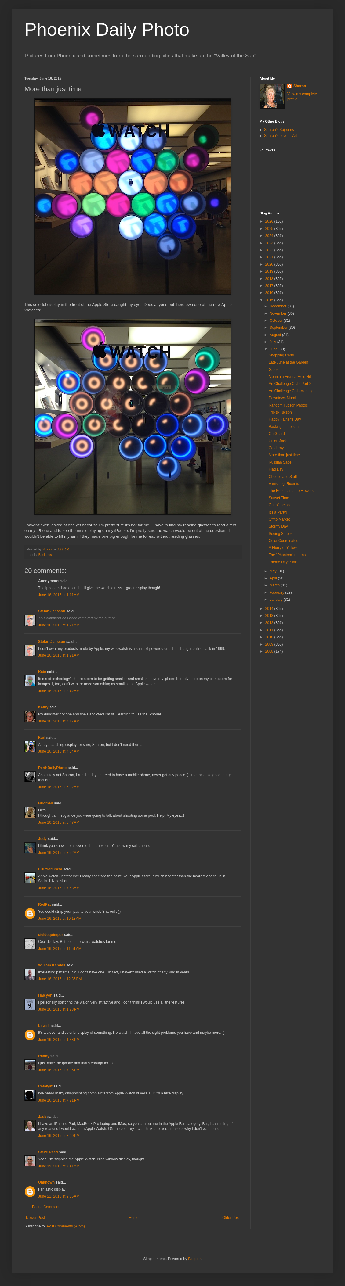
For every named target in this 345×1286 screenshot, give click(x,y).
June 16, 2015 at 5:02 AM (58, 787)
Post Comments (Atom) (66, 1226)
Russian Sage (280, 462)
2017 (269, 286)
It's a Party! (278, 512)
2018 (269, 279)
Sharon (299, 86)
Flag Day (276, 469)
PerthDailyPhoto (52, 768)
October (277, 320)
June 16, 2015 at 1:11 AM (58, 595)
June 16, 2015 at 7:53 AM (58, 888)
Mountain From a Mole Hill (290, 376)
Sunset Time (279, 498)
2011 (269, 630)
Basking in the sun (284, 426)
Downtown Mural (282, 398)
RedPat (44, 904)
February (277, 592)
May (274, 571)
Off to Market (279, 519)
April (274, 578)
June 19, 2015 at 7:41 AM (58, 1166)
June (274, 349)
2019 (269, 271)
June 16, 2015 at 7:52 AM (58, 853)
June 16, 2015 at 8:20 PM (59, 1136)
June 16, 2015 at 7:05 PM (59, 1070)
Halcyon (45, 995)
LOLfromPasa (50, 869)
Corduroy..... (279, 448)
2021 (269, 257)
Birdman (45, 803)
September (279, 327)
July (273, 342)
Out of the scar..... (283, 505)
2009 (269, 644)
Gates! (274, 369)
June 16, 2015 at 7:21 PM (59, 1100)
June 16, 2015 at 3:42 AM (58, 691)
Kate (42, 672)
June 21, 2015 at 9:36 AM (58, 1196)
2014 (269, 609)
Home (134, 1218)
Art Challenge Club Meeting (291, 391)
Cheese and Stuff (283, 477)
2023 (269, 243)
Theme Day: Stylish (284, 562)
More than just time (284, 455)
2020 (269, 264)
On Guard (277, 434)
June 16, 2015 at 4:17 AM (58, 721)
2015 (269, 300)
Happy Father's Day (285, 419)
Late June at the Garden (288, 362)
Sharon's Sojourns (279, 129)
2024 (269, 236)
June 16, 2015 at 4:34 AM (58, 751)
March (275, 585)
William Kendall (51, 965)
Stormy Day (278, 526)
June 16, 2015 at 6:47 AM (58, 822)
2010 (269, 637)
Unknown (46, 1182)
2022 (269, 250)
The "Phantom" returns (287, 555)
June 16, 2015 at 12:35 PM (60, 979)
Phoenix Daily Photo (106, 29)
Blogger (194, 1259)
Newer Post (35, 1218)
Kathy (43, 707)
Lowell (43, 1026)
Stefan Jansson (51, 611)
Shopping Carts (281, 355)
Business (45, 555)
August (276, 335)
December (279, 306)
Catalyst (45, 1086)
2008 (269, 651)
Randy (43, 1056)
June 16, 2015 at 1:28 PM (59, 1009)
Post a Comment (45, 1207)
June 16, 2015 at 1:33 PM (59, 1039)
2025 (269, 229)
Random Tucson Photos (288, 405)
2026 (269, 221)
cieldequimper (50, 935)
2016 (269, 293)
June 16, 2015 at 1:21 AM (58, 625)
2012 (269, 623)
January (277, 599)
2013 (269, 616)
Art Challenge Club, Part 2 (290, 384)
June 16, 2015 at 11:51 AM (60, 949)
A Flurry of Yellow (283, 548)
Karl (41, 738)
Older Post (231, 1218)
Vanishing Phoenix (284, 484)
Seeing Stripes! (281, 534)
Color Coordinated (283, 541)
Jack (42, 1117)
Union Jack (278, 441)
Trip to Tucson (280, 412)
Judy (42, 838)
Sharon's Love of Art (280, 136)
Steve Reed (48, 1152)
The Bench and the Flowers (291, 491)
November (279, 313)
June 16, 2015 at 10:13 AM (60, 918)
